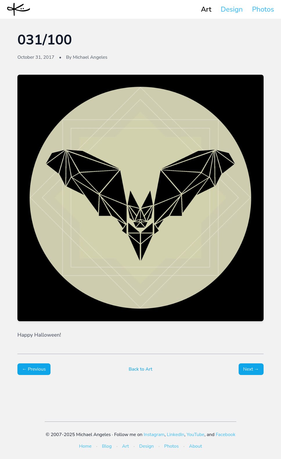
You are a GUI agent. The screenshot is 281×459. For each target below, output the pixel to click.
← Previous (34, 369)
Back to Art (140, 369)
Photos (263, 9)
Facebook (225, 434)
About (195, 446)
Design (232, 9)
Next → (251, 369)
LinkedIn (175, 434)
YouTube (195, 434)
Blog (107, 446)
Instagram (154, 434)
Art (206, 9)
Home (85, 446)
